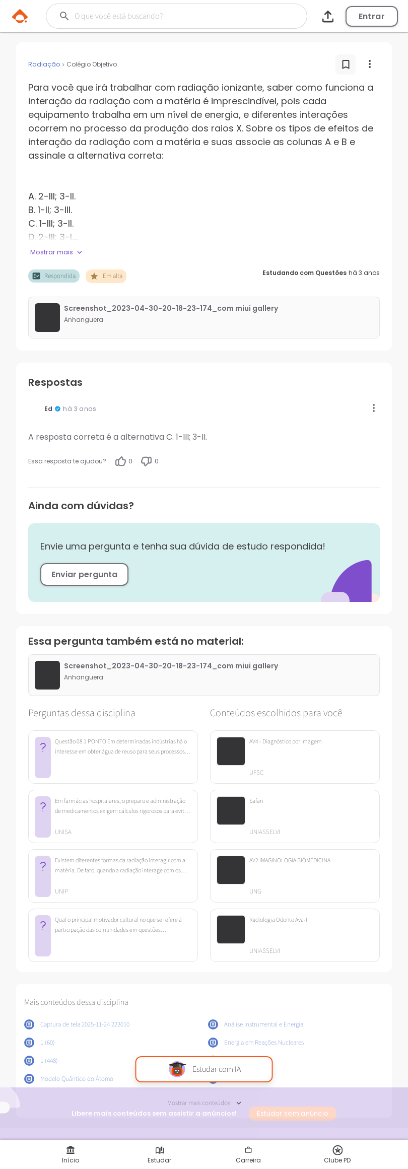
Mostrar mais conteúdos (204, 1103)
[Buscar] (166, 16)
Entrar (372, 16)
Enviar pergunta (84, 574)
